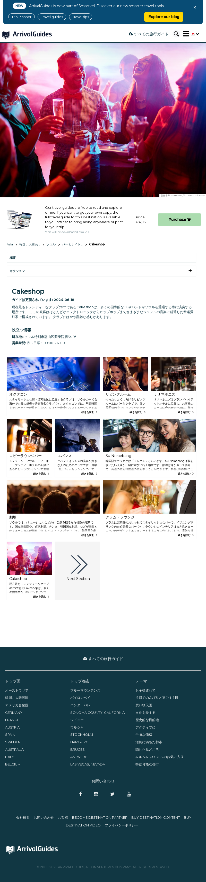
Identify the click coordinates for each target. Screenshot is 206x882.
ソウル (51, 244)
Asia (10, 244)
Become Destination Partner (99, 817)
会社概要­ (23, 817)
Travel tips (80, 17)
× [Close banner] (194, 7)
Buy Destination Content (155, 817)
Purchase (179, 219)
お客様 (63, 817)
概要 (13, 258)
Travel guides (52, 17)
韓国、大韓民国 (30, 244)
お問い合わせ (44, 817)
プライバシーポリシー (121, 825)
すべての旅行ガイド (149, 34)
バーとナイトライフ (74, 244)
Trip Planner (21, 17)
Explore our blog (163, 16)
